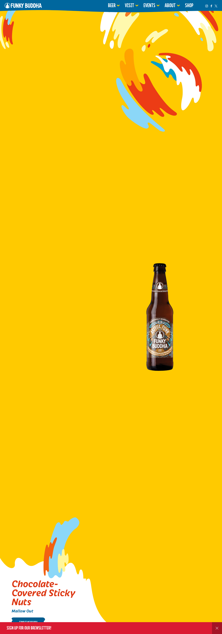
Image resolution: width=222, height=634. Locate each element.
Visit (129, 5)
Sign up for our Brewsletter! (29, 628)
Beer (112, 5)
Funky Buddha (23, 5)
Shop (189, 5)
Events (149, 5)
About (170, 5)
